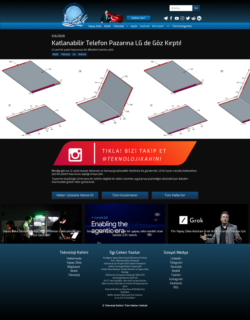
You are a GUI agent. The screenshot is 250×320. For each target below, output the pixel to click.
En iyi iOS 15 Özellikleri (125, 298)
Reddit (176, 271)
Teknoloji (118, 26)
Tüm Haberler (174, 195)
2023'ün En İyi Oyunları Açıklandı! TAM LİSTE (125, 275)
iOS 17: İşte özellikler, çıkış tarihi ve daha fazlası (125, 280)
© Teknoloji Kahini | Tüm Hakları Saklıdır (125, 305)
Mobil (107, 26)
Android (145, 26)
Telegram (176, 263)
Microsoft (158, 26)
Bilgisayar (73, 267)
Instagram (176, 279)
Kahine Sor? (139, 18)
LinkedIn (176, 258)
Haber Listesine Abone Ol (75, 195)
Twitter (176, 275)
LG (74, 54)
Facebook (176, 283)
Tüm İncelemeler (125, 195)
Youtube (176, 267)
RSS (175, 287)
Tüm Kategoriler (182, 26)
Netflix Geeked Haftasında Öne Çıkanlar (125, 295)
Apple (134, 26)
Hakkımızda (74, 258)
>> (168, 26)
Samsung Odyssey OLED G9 (124, 278)
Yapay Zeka (95, 26)
